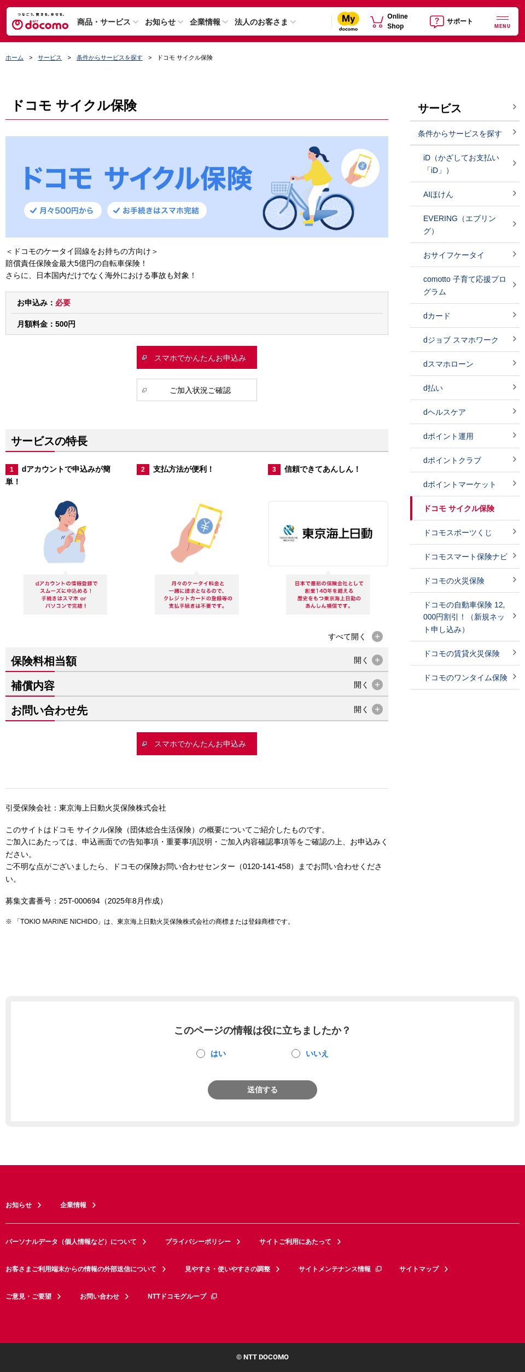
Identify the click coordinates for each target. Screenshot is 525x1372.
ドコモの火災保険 (454, 580)
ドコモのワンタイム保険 (465, 677)
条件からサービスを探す (110, 57)
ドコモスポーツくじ (457, 532)
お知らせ (160, 22)
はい (218, 1053)
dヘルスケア (444, 412)
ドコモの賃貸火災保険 (461, 653)
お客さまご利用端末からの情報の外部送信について (80, 1269)
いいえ (317, 1053)
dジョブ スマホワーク (461, 339)
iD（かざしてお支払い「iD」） (461, 164)
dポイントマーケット (460, 484)
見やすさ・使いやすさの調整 (227, 1269)
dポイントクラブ (452, 460)
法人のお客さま (261, 22)
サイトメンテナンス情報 (341, 1269)
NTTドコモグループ (183, 1296)
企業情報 (205, 22)
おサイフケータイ (454, 255)
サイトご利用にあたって (295, 1242)
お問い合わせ (99, 1296)
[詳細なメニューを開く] (502, 21)
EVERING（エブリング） (459, 224)
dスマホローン (448, 364)
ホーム (14, 57)
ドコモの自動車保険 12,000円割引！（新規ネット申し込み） (464, 617)
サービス (50, 57)
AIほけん (438, 194)
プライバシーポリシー (198, 1242)
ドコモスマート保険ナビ (465, 556)
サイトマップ (419, 1269)
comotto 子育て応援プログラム (464, 285)
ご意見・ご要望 (28, 1296)
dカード (437, 315)
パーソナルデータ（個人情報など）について (71, 1242)
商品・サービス (104, 22)
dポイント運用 (448, 436)
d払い (433, 388)
